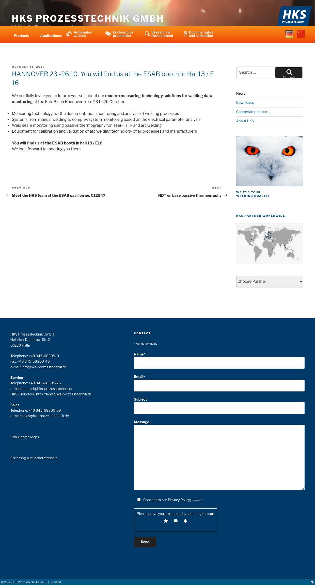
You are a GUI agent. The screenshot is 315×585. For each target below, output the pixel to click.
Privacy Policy (179, 500)
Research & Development (162, 34)
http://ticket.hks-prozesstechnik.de (64, 394)
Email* (219, 382)
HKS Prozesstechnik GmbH (88, 18)
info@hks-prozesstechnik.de (44, 367)
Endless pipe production (123, 34)
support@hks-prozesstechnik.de (47, 389)
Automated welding (83, 34)
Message (219, 455)
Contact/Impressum (252, 112)
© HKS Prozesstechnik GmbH (24, 582)
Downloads (245, 102)
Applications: (51, 36)
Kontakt (56, 582)
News (240, 93)
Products (24, 36)
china (301, 37)
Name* (219, 360)
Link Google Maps (24, 437)
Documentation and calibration (201, 34)
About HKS (245, 121)
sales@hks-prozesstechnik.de (45, 416)
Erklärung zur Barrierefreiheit (33, 458)
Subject (219, 405)
